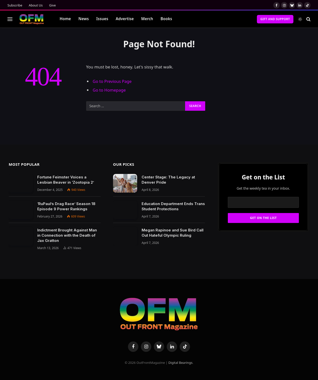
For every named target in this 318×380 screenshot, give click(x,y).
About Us (36, 5)
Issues (102, 18)
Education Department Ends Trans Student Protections (173, 206)
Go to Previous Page (112, 81)
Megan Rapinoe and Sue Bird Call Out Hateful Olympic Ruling (172, 233)
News (84, 18)
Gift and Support (275, 19)
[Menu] (9, 19)
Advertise (125, 18)
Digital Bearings (180, 362)
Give (52, 5)
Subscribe (14, 5)
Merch (147, 18)
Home (65, 18)
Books (166, 18)
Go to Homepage (109, 90)
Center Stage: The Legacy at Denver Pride (168, 180)
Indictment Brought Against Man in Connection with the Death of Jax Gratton (67, 235)
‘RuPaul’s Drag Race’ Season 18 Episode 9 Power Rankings (66, 206)
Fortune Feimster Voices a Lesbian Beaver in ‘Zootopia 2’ (65, 180)
